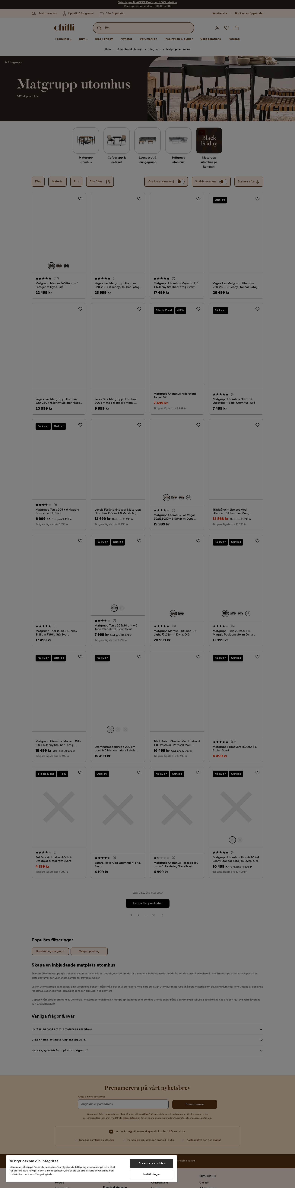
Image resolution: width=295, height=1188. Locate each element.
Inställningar (151, 1174)
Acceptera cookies (151, 1163)
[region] (91, 1168)
